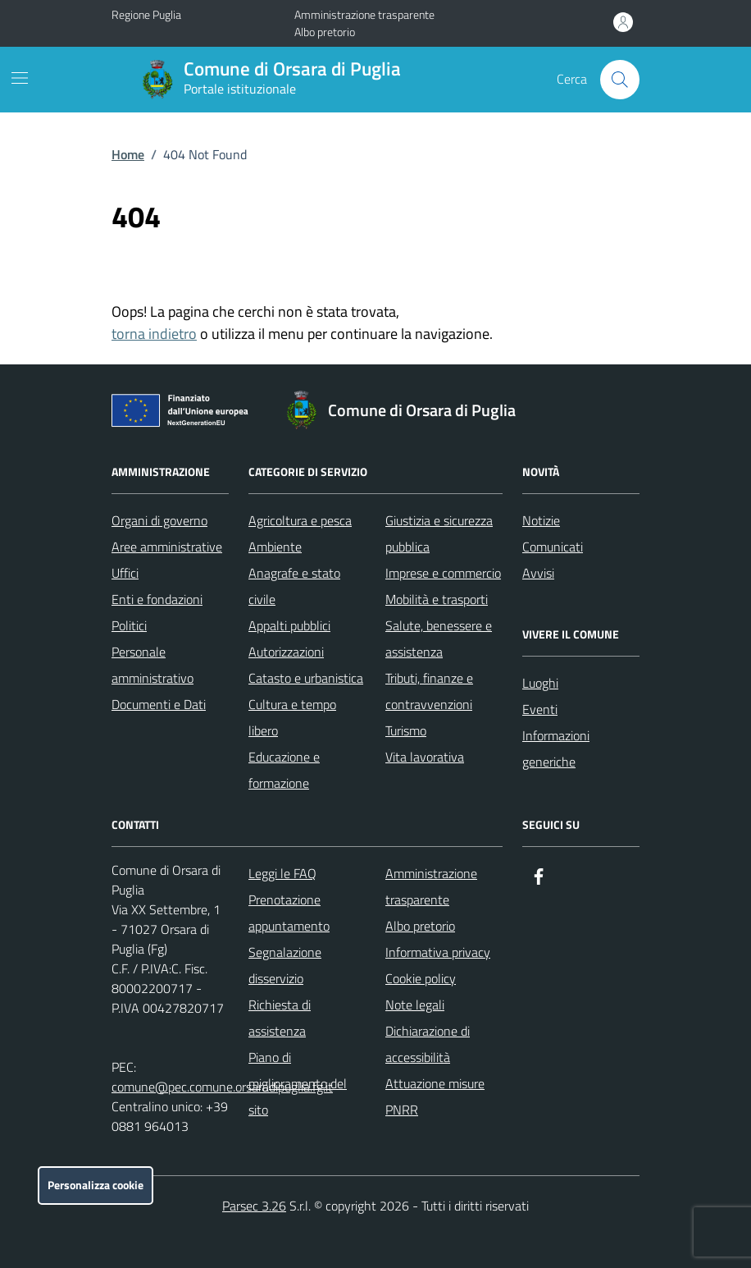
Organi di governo (159, 520)
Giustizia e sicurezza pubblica (439, 533)
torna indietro (154, 334)
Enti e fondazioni (157, 599)
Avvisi (538, 573)
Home (128, 154)
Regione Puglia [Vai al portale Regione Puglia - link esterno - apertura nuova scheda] (146, 14)
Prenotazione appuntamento (289, 913)
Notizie (541, 520)
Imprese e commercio (443, 573)
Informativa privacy (437, 952)
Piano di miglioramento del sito (297, 1083)
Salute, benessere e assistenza (438, 638)
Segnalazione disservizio (284, 965)
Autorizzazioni (286, 651)
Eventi (540, 709)
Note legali (414, 1004)
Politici (129, 625)
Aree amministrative (167, 546)
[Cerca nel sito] (619, 79)
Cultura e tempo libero (292, 717)
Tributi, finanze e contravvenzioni (429, 691)
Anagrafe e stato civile (294, 586)
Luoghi (540, 683)
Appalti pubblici (289, 625)
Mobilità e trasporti (436, 599)
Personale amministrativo (152, 665)
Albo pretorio (324, 31)
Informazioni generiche (555, 748)
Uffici (125, 573)
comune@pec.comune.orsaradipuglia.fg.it (222, 1086)
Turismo (405, 730)
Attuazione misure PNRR (435, 1096)
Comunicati (552, 546)
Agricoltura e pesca (300, 520)
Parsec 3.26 (254, 1205)
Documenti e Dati (159, 704)
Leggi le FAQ (282, 873)
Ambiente (275, 546)
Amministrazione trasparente (364, 14)
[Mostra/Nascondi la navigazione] (20, 78)
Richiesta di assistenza (279, 1018)
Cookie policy (420, 978)
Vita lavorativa (424, 757)
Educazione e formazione (284, 770)
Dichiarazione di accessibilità (427, 1044)
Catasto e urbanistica (305, 678)
